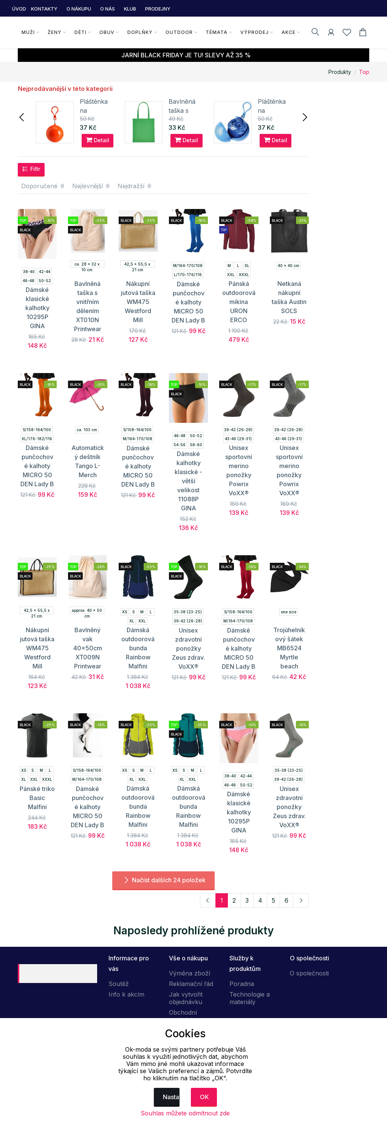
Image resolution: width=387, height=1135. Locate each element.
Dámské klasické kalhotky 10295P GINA (37, 308)
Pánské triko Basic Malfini (37, 798)
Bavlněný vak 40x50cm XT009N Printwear (87, 648)
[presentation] (22, 116)
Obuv (107, 32)
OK (204, 1097)
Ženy (55, 32)
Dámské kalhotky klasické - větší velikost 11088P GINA (188, 481)
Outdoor (179, 32)
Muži (28, 32)
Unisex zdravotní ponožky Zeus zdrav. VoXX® (188, 648)
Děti (80, 32)
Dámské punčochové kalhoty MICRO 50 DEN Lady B (188, 302)
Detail (97, 140)
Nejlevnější (91, 186)
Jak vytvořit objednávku (186, 998)
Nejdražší (135, 186)
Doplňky (140, 32)
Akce (289, 32)
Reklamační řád (191, 984)
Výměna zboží (189, 973)
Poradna (241, 984)
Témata (217, 32)
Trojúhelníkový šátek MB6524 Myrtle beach (289, 648)
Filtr (31, 169)
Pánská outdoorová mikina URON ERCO (238, 302)
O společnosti (309, 973)
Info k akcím (126, 994)
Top (364, 72)
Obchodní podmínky (183, 1016)
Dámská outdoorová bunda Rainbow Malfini (138, 648)
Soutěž (118, 984)
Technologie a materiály (249, 998)
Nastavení (171, 1097)
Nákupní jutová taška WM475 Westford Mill (138, 302)
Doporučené (43, 186)
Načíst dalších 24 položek (163, 880)
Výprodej (254, 32)
